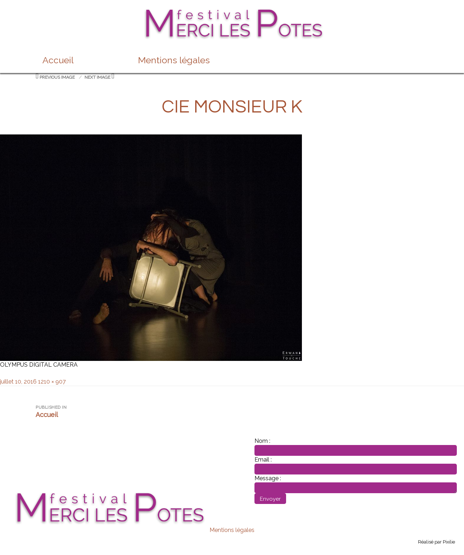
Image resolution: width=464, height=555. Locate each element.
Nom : (262, 440)
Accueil (58, 60)
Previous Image (57, 77)
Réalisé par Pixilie (436, 542)
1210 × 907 (52, 381)
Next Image (97, 77)
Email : (263, 459)
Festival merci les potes (232, 11)
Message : (267, 478)
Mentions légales (174, 60)
